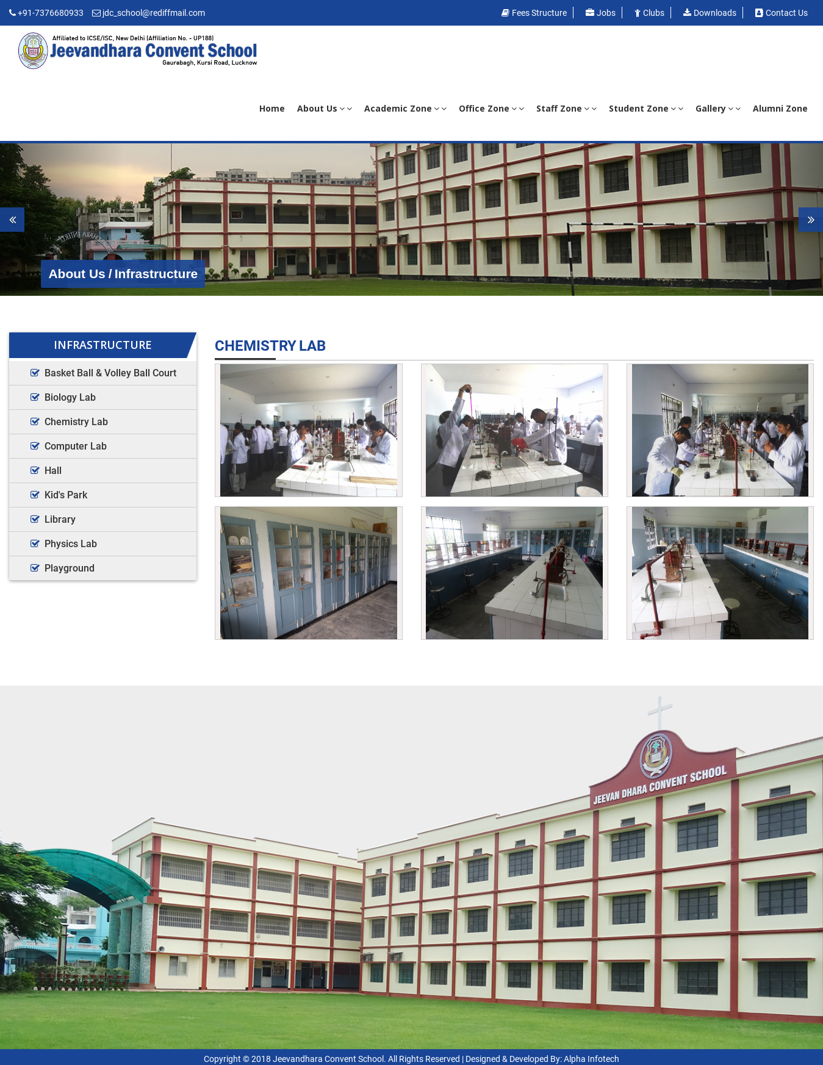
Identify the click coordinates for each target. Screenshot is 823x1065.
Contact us (781, 13)
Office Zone (491, 108)
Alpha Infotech (591, 1059)
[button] (61, 219)
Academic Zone (405, 108)
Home (272, 108)
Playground (70, 568)
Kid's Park (66, 495)
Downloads (709, 13)
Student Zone (646, 108)
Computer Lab (76, 446)
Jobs (601, 13)
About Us (324, 108)
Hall (53, 470)
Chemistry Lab (76, 422)
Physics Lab (71, 544)
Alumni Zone (780, 108)
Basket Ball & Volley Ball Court (110, 373)
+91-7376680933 (51, 13)
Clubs (649, 13)
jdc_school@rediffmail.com (153, 13)
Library (60, 519)
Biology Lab (70, 397)
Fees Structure (534, 13)
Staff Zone (566, 108)
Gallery (718, 108)
